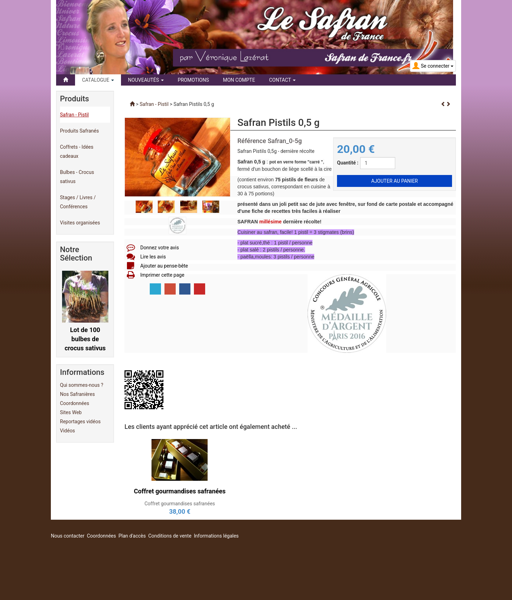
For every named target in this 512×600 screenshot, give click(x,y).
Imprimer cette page (162, 275)
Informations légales (216, 536)
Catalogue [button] (98, 80)
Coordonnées (74, 403)
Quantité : (347, 163)
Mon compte (239, 80)
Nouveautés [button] (146, 80)
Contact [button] (282, 80)
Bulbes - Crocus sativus (77, 176)
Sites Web (71, 412)
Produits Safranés (79, 131)
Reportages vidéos (80, 421)
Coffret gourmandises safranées (179, 503)
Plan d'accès (132, 536)
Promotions (193, 80)
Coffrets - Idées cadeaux (76, 151)
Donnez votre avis (159, 247)
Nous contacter (68, 536)
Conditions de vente (169, 536)
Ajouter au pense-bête (164, 266)
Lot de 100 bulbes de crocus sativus (85, 338)
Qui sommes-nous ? (81, 385)
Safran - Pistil (74, 114)
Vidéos (67, 430)
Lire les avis (153, 256)
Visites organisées (80, 222)
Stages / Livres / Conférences (78, 202)
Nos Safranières (77, 394)
